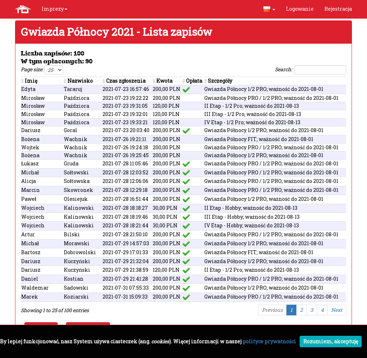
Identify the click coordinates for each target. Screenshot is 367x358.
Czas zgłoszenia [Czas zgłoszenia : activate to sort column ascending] (126, 80)
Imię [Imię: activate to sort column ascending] (31, 80)
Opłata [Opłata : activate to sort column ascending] (194, 80)
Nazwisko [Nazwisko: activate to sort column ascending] (80, 80)
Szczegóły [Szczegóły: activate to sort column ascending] (220, 80)
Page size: (42, 69)
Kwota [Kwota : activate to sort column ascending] (164, 80)
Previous (272, 309)
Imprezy (54, 8)
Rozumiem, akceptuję (330, 341)
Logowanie (300, 8)
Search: (310, 69)
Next (336, 309)
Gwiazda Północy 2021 (77, 32)
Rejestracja (338, 8)
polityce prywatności (269, 341)
